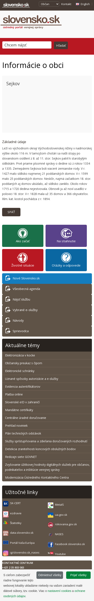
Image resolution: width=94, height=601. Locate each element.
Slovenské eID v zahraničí (22, 402)
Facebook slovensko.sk (70, 544)
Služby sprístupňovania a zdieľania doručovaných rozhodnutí (46, 441)
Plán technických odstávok (23, 433)
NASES (59, 534)
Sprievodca (17, 331)
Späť (11, 212)
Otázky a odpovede (66, 259)
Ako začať (23, 235)
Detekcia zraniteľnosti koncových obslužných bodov (40, 449)
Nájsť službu (17, 299)
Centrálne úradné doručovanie (25, 418)
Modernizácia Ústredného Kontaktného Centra (37, 477)
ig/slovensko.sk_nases (24, 552)
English (85, 4)
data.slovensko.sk (22, 533)
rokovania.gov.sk (66, 524)
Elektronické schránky (19, 371)
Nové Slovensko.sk (22, 278)
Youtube (60, 554)
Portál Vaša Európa (22, 543)
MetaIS (59, 504)
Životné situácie (22, 259)
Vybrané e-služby (21, 310)
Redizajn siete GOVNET (21, 457)
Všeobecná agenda (22, 289)
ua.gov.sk (61, 515)
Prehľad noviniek (16, 426)
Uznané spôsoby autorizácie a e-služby (31, 379)
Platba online (14, 394)
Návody (14, 321)
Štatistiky (15, 523)
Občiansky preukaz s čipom (23, 363)
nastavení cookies (59, 591)
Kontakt (66, 4)
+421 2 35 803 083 (13, 567)
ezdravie (15, 513)
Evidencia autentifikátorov (22, 386)
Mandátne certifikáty (19, 410)
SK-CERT (15, 503)
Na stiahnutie (66, 235)
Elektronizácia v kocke (20, 355)
